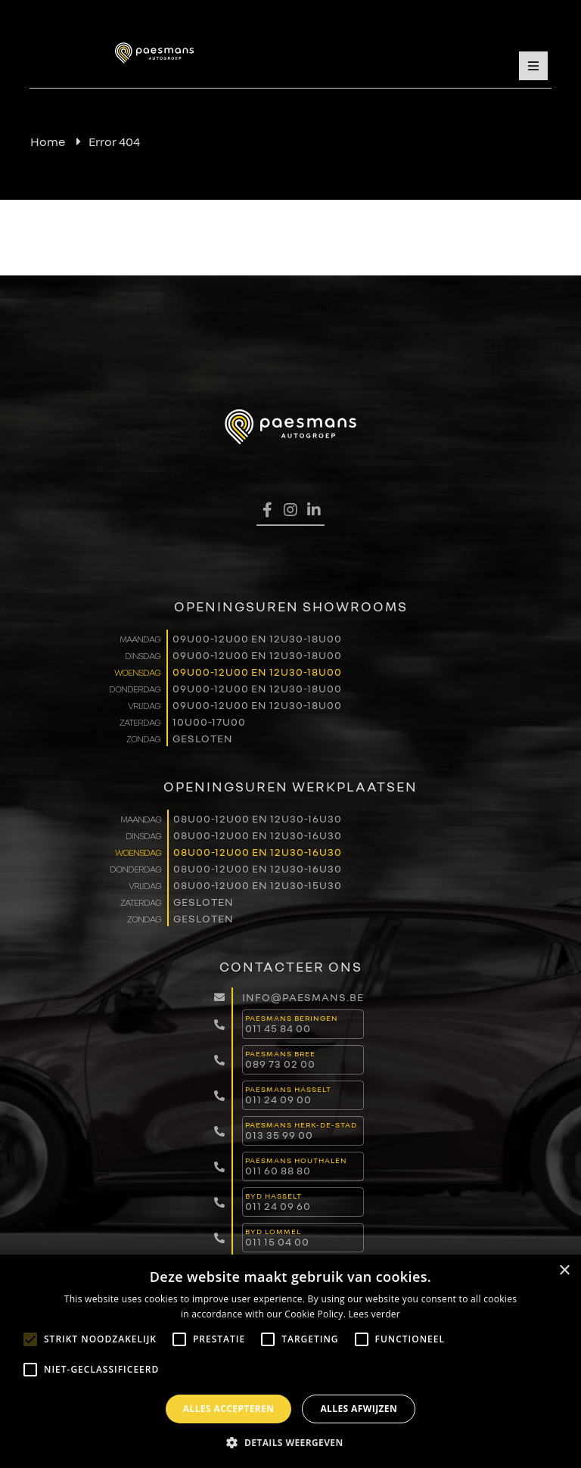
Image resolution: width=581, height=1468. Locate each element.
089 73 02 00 (280, 1063)
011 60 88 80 (278, 1170)
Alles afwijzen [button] (358, 1408)
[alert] (290, 1361)
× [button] (564, 1271)
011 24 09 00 (278, 1099)
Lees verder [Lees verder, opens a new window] (375, 1314)
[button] (290, 1442)
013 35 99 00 (279, 1134)
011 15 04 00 (277, 1241)
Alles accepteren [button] (229, 1408)
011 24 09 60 (278, 1205)
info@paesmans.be (303, 997)
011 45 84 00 (278, 1028)
